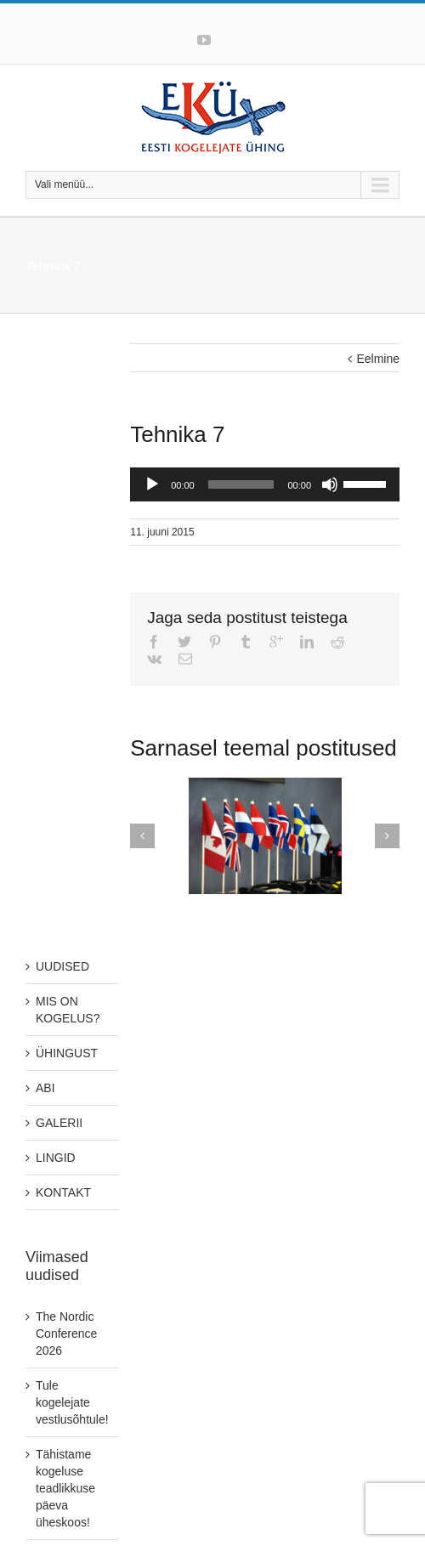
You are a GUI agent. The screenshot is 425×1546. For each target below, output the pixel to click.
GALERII (59, 1123)
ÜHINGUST (67, 1053)
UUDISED (62, 966)
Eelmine (378, 358)
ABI (45, 1088)
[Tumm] (329, 484)
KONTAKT (63, 1192)
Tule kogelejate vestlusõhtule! (72, 1402)
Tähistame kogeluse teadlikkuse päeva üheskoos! (65, 1488)
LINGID (56, 1157)
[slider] (241, 484)
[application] (265, 484)
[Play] (152, 484)
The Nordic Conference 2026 (66, 1333)
